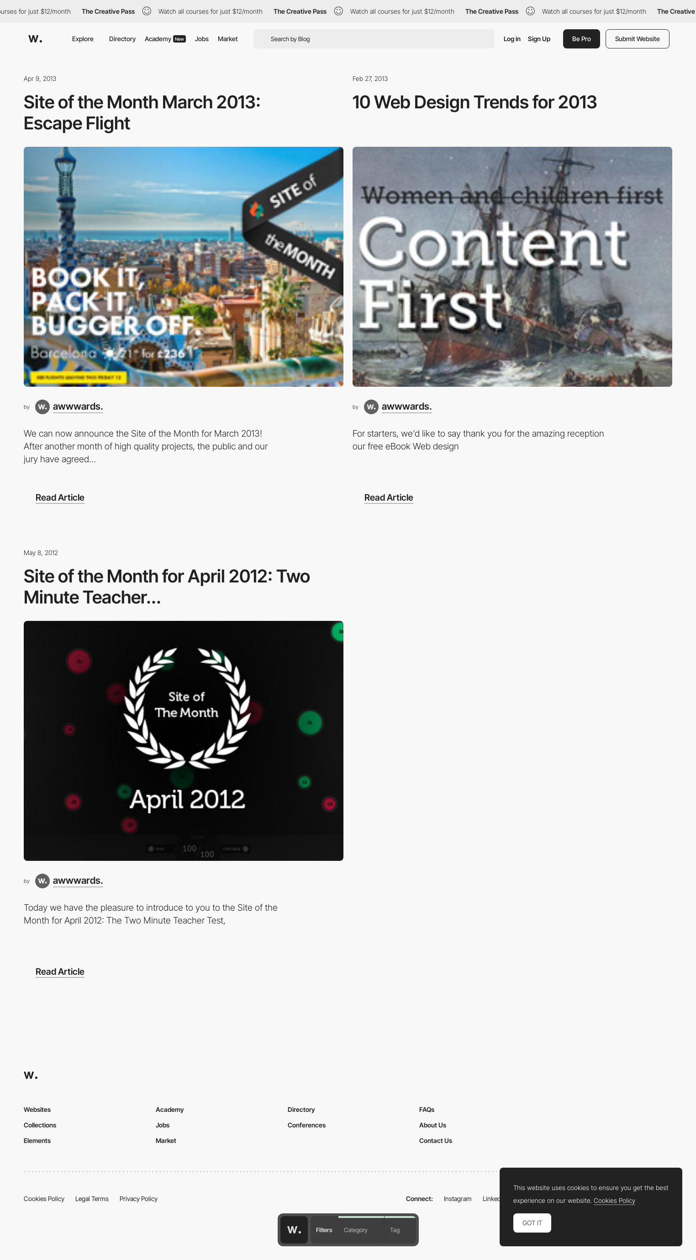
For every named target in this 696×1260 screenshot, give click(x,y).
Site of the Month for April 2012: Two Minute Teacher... (167, 586)
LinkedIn (494, 1198)
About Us (432, 1125)
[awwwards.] (69, 407)
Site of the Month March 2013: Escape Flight (142, 112)
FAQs (426, 1109)
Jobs (202, 39)
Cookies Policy (44, 1198)
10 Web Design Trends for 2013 (475, 101)
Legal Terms (92, 1198)
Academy (165, 39)
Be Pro (581, 39)
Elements (37, 1140)
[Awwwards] (35, 39)
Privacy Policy (139, 1198)
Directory (122, 39)
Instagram (458, 1198)
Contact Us (435, 1140)
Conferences (307, 1125)
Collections (40, 1125)
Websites (37, 1109)
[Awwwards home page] (294, 1230)
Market (228, 39)
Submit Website (637, 39)
